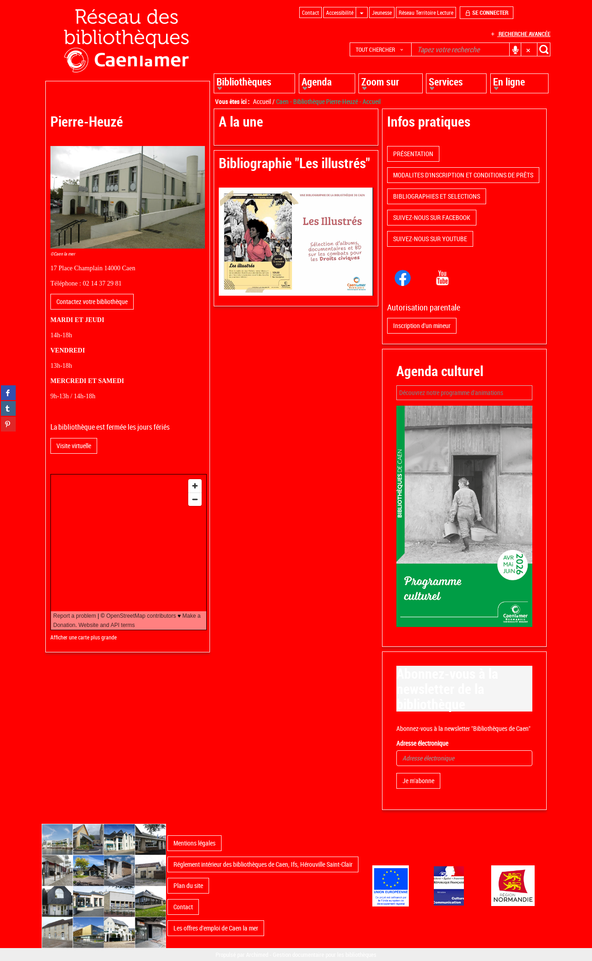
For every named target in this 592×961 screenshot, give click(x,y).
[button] (381, 49)
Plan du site (188, 885)
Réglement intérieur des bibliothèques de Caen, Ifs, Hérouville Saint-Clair (262, 864)
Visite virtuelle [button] (73, 445)
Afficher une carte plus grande (83, 637)
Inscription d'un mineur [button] (421, 325)
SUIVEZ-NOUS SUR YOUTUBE (430, 238)
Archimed (257, 954)
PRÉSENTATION (413, 153)
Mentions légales (194, 843)
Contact (183, 906)
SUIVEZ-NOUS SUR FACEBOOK (431, 217)
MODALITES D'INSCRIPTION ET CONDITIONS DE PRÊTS (463, 174)
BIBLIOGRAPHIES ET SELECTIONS (436, 196)
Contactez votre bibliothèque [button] (92, 301)
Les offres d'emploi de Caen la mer (215, 928)
